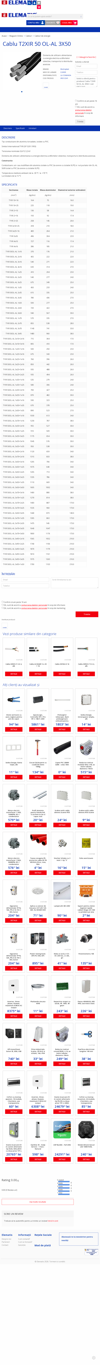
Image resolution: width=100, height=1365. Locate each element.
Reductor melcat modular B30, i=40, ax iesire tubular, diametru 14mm (86, 766)
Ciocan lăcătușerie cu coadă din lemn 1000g (38, 765)
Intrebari (32, 128)
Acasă (4, 36)
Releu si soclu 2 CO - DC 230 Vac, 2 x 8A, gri (62, 956)
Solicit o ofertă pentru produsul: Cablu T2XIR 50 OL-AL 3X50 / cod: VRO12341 (86, 81)
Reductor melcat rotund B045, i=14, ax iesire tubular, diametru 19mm (62, 1052)
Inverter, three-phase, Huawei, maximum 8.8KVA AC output (13, 1004)
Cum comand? (24, 1239)
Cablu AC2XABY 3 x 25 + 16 (38, 665)
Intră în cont (53, 1221)
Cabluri (29, 36)
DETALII (14, 674)
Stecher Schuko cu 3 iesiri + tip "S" (62, 859)
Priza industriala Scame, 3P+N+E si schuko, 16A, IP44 (38, 1051)
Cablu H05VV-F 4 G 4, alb (14, 665)
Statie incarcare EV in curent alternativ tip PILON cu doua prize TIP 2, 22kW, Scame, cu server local (62, 1102)
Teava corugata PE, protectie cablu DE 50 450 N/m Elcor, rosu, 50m (38, 861)
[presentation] (19, 594)
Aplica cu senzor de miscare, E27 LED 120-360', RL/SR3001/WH (38, 908)
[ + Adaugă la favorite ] (86, 57)
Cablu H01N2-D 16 (62, 664)
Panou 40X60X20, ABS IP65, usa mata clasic (86, 1002)
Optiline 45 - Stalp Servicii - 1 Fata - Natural (38, 1147)
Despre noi (6, 1239)
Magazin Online (16, 36)
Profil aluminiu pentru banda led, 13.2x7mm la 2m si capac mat (38, 813)
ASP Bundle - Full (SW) (62, 1145)
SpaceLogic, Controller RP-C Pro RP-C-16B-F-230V (38, 717)
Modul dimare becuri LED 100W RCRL (86, 1146)
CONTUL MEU (33, 22)
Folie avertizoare (86, 858)
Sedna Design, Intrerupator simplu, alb (86, 717)
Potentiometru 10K (86, 954)
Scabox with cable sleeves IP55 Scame (86, 811)
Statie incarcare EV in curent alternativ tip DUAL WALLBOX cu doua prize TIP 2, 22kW (14, 1149)
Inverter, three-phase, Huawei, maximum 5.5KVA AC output (38, 1100)
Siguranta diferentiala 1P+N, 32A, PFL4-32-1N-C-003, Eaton (13, 957)
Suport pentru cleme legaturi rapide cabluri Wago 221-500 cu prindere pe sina (86, 909)
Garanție (22, 1245)
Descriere (8, 128)
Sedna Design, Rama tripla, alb (14, 764)
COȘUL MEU (67, 22)
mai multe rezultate (37, 1202)
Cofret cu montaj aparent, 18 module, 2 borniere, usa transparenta (14, 1100)
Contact (5, 1245)
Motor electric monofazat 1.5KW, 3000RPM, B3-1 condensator (13, 861)
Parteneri (6, 1242)
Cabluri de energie (42, 36)
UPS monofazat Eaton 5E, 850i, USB (13, 1050)
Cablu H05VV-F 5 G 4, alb (86, 665)
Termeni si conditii (57, 1261)
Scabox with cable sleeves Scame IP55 (62, 811)
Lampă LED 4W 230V (62, 906)
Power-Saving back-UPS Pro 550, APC (38, 955)
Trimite (80, 121)
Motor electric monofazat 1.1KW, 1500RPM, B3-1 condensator (13, 813)
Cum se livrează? (25, 1242)
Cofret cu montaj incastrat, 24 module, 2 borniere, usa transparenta (86, 1100)
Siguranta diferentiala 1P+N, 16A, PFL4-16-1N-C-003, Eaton (13, 909)
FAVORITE (50, 22)
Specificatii (20, 128)
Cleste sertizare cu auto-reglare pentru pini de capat (14, 717)
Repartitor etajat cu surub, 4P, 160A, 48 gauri (62, 1003)
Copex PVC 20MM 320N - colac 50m (62, 764)
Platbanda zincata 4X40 (38, 1002)
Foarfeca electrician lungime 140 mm (86, 1050)
